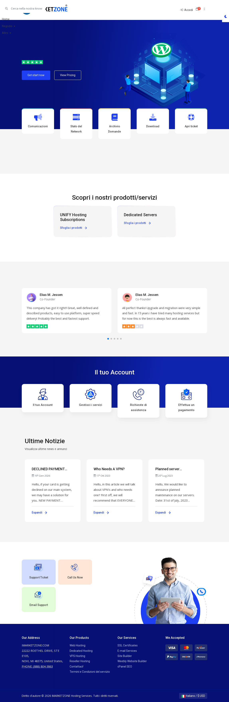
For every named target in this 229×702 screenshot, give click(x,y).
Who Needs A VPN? (109, 469)
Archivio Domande (114, 123)
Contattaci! (76, 666)
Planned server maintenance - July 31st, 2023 (175, 469)
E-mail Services (127, 650)
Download (152, 121)
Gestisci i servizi (90, 398)
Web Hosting (77, 645)
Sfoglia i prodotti (73, 227)
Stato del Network (76, 123)
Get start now (36, 75)
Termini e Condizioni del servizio (90, 671)
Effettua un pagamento (186, 400)
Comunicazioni (38, 121)
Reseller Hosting (80, 661)
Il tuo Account (43, 398)
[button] (108, 339)
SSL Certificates (127, 645)
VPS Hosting (77, 656)
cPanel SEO (124, 666)
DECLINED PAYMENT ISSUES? (48, 469)
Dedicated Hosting (81, 650)
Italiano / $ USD (193, 695)
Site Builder (124, 656)
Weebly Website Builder (132, 661)
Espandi (39, 512)
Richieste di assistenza (138, 400)
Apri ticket (191, 121)
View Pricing (67, 75)
